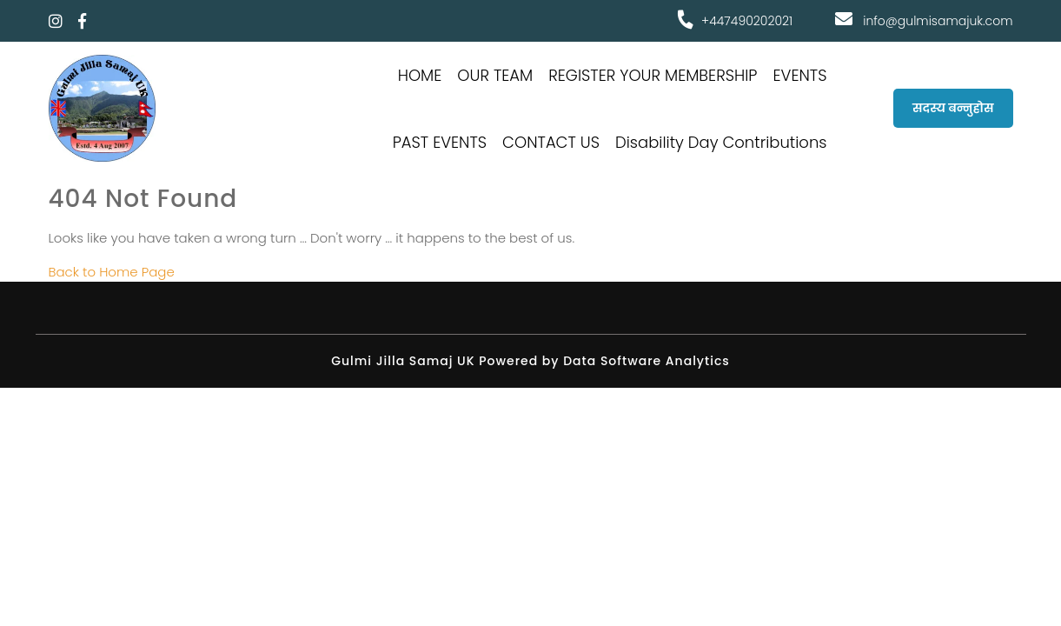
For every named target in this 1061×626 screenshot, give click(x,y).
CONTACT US (551, 142)
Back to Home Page (112, 272)
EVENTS (800, 75)
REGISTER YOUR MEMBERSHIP (652, 75)
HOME (420, 75)
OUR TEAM (495, 75)
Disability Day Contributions (721, 142)
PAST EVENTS (440, 142)
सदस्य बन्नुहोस (952, 108)
